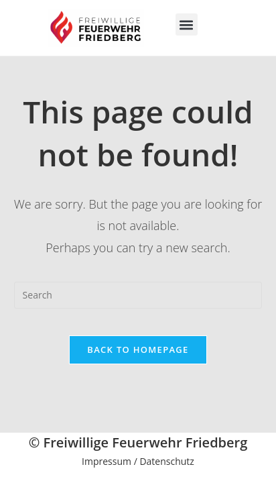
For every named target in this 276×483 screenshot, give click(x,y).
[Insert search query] (138, 295)
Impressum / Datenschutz (138, 461)
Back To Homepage (137, 349)
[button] (187, 24)
